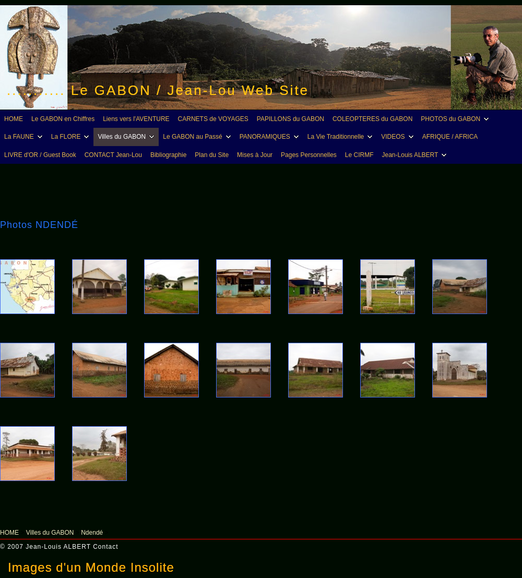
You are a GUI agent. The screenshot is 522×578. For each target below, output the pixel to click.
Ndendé (92, 532)
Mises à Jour (254, 155)
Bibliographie (168, 155)
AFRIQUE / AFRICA (450, 136)
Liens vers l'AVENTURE (136, 119)
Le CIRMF (359, 155)
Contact (105, 546)
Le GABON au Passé (198, 136)
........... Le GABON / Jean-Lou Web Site (158, 90)
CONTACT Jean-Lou (113, 155)
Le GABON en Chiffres (62, 119)
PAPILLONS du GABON (290, 119)
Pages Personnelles (309, 155)
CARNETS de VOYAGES (213, 119)
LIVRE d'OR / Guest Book (40, 155)
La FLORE (71, 136)
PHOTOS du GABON (456, 119)
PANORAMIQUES (271, 136)
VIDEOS (398, 136)
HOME (13, 119)
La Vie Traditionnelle (341, 136)
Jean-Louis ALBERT (416, 155)
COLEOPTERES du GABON (372, 119)
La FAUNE (24, 136)
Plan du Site (212, 155)
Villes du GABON (127, 136)
